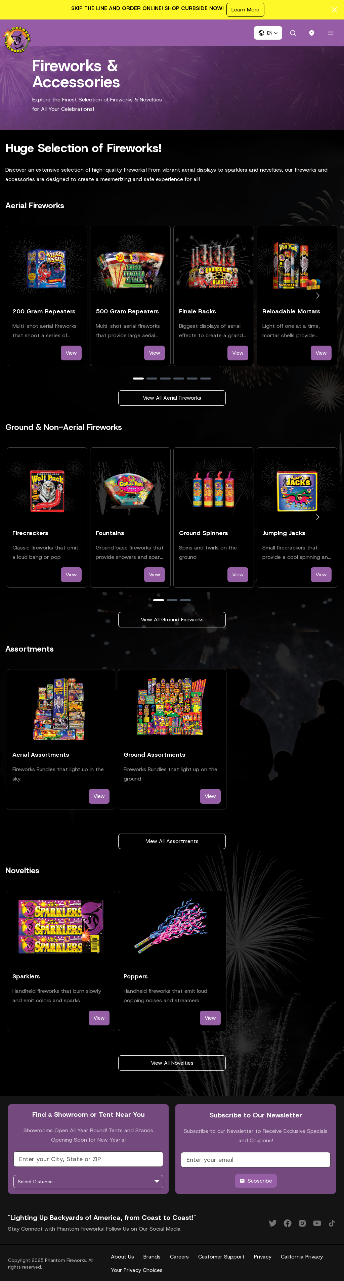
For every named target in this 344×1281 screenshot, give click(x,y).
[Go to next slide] (317, 294)
